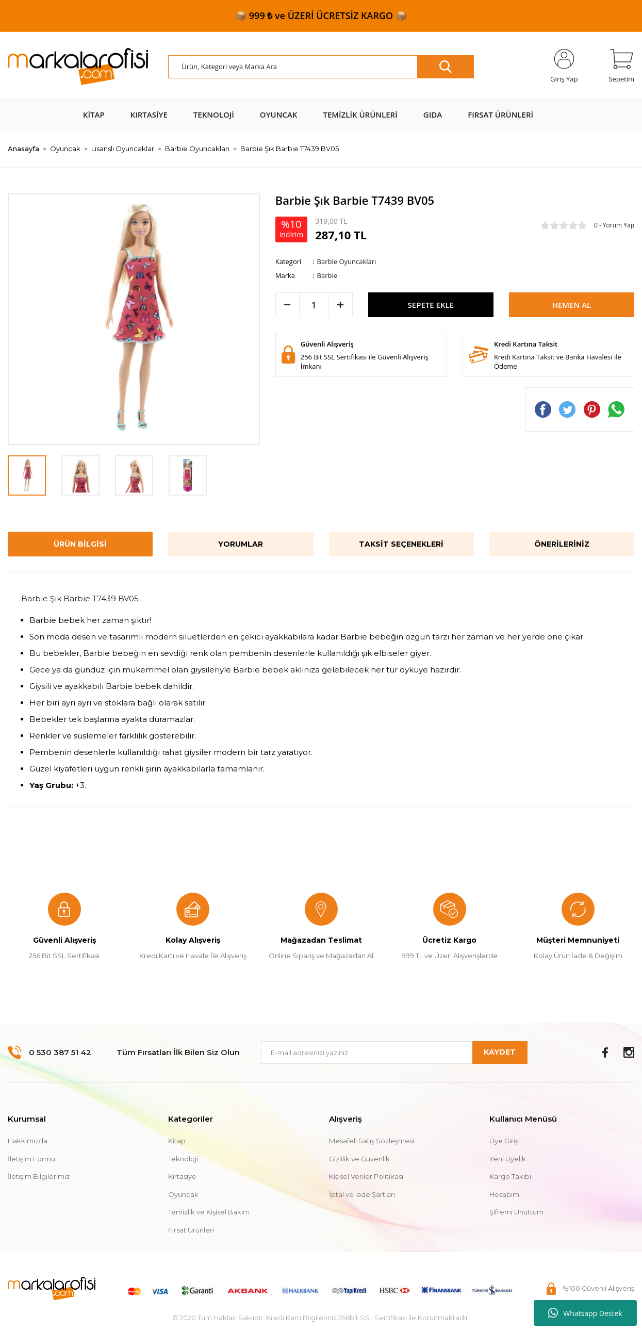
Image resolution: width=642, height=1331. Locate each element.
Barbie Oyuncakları (346, 261)
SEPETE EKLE (431, 305)
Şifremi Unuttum (516, 1212)
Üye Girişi (504, 1141)
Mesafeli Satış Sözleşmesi (371, 1141)
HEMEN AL (571, 305)
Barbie (327, 275)
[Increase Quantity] (340, 305)
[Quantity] (314, 305)
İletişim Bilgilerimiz (39, 1176)
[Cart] (621, 66)
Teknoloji (183, 1159)
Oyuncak (183, 1194)
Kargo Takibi (510, 1176)
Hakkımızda (27, 1141)
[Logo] (78, 67)
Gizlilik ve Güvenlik (359, 1159)
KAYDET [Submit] (500, 1052)
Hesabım (504, 1194)
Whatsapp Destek (585, 1313)
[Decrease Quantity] (287, 305)
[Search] (321, 66)
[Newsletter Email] (394, 1052)
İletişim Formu (31, 1159)
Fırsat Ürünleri (191, 1230)
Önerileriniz (561, 544)
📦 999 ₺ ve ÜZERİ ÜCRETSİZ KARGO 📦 (321, 15)
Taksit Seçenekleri (401, 544)
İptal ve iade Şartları (362, 1194)
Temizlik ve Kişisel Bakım (209, 1212)
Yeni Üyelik (507, 1159)
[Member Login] (564, 66)
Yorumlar (240, 544)
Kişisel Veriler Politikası (366, 1176)
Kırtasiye (182, 1176)
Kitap (177, 1141)
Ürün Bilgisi (80, 544)
